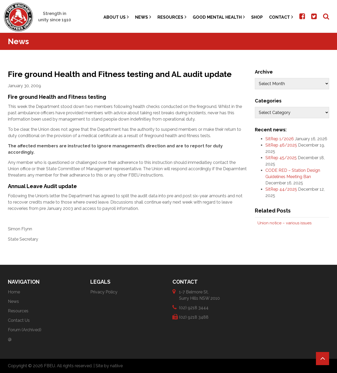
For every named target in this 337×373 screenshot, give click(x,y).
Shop (257, 17)
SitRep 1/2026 (279, 138)
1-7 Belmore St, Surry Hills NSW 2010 (199, 295)
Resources (171, 17)
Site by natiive (109, 365)
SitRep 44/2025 (281, 189)
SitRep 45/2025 (281, 157)
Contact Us (19, 320)
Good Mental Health (219, 17)
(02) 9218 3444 (194, 307)
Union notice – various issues (284, 223)
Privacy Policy (103, 291)
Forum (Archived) (24, 329)
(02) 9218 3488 (194, 317)
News (143, 17)
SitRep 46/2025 (281, 145)
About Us (116, 17)
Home (14, 291)
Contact (281, 17)
